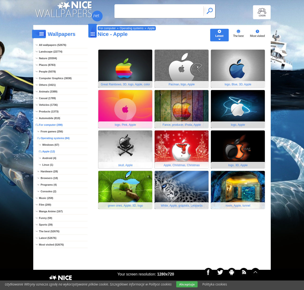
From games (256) (52, 131)
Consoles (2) (48, 191)
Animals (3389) (48, 91)
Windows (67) (50, 144)
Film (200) (45, 204)
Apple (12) (48, 151)
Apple (151, 28)
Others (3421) (47, 84)
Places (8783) (47, 64)
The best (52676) (49, 231)
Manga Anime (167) (51, 211)
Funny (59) (45, 218)
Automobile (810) (49, 118)
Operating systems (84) (55, 138)
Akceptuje (187, 284)
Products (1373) (49, 111)
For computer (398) (51, 124)
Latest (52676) (47, 238)
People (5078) (47, 71)
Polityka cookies (214, 284)
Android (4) (49, 158)
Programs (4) (49, 184)
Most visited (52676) (51, 244)
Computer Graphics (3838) (55, 78)
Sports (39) (45, 224)
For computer (107, 28)
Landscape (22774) (50, 51)
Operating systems (131, 28)
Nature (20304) (48, 58)
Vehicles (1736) (48, 104)
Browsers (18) (49, 178)
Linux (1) (47, 164)
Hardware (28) (49, 171)
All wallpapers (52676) (52, 45)
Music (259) (46, 198)
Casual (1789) (47, 98)
